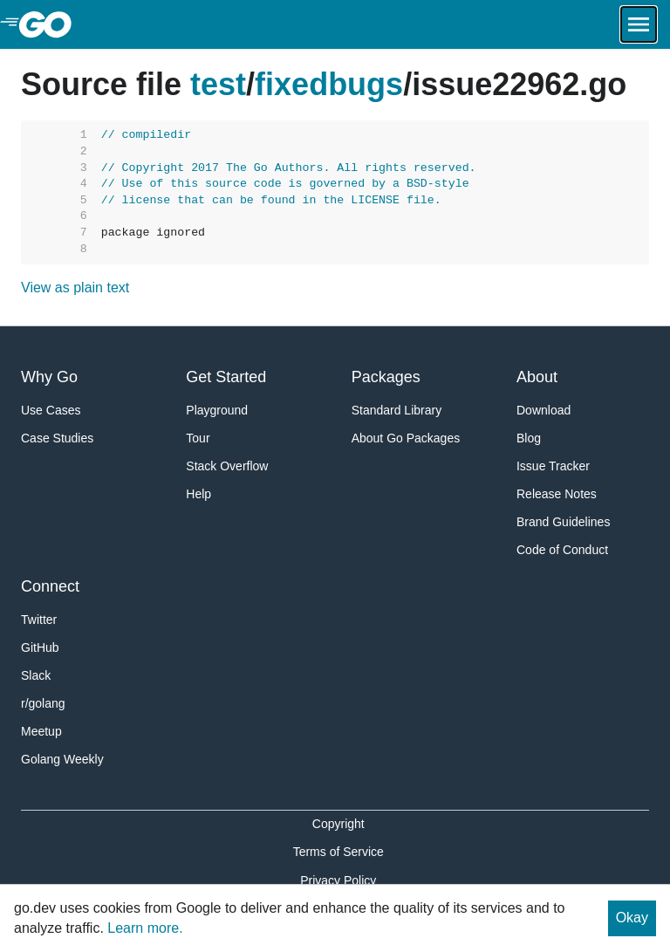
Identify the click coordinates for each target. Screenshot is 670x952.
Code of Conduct (562, 550)
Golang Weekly (62, 759)
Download (543, 410)
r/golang (43, 703)
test (218, 84)
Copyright (338, 824)
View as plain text (75, 287)
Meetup (41, 731)
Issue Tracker (553, 466)
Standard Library (397, 410)
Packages (386, 377)
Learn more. (144, 928)
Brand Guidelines (563, 522)
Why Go (49, 377)
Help (198, 494)
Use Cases (50, 410)
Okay (632, 917)
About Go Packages (406, 438)
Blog (528, 438)
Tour (197, 438)
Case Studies (57, 438)
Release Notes (556, 494)
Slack (36, 675)
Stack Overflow (227, 466)
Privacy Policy (338, 880)
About (536, 377)
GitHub (40, 647)
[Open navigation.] (638, 24)
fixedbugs (329, 84)
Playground (217, 410)
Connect (50, 586)
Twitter (39, 620)
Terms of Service (338, 852)
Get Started (226, 377)
